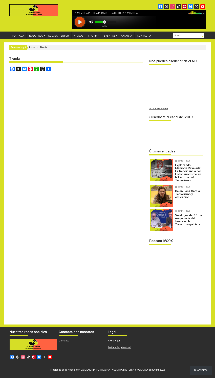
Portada (18, 35)
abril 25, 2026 (184, 161)
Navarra (126, 35)
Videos (78, 35)
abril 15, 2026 (184, 211)
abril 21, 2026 (184, 187)
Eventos (109, 35)
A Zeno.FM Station (158, 108)
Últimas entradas (162, 151)
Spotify (93, 35)
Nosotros (36, 35)
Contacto (144, 35)
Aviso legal (114, 340)
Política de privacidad (119, 347)
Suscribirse (201, 370)
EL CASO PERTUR (58, 35)
